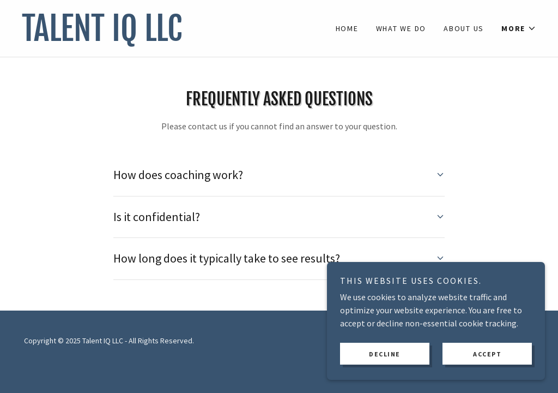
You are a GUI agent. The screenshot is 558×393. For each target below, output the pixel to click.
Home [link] (347, 28)
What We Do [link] (401, 28)
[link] (150, 37)
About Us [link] (464, 28)
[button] (518, 28)
